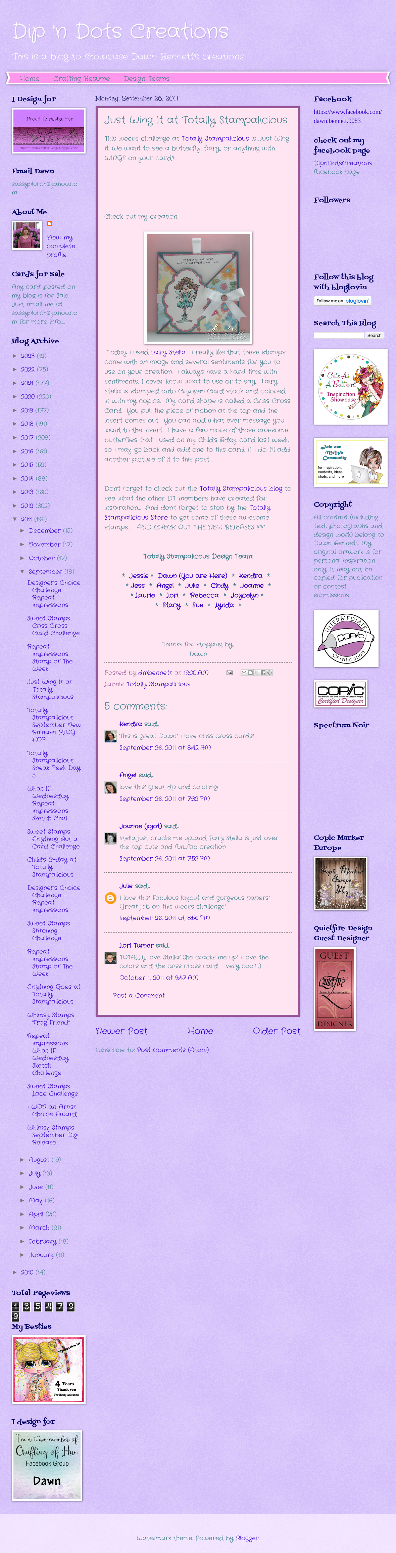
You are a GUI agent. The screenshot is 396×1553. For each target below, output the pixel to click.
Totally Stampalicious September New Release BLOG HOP (54, 725)
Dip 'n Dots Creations (120, 31)
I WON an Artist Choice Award (52, 1111)
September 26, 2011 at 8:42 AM (165, 747)
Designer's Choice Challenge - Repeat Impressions (54, 593)
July (36, 1173)
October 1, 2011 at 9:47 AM (159, 978)
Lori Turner (136, 945)
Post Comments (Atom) (173, 1050)
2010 (28, 1272)
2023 (29, 356)
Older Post (276, 1031)
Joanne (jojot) (140, 826)
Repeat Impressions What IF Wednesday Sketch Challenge (47, 1054)
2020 (29, 396)
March (40, 1227)
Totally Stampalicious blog (240, 488)
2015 (28, 465)
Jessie (140, 576)
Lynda (224, 605)
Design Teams (146, 79)
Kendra (252, 576)
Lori (172, 595)
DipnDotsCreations (343, 163)
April (37, 1214)
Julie (192, 586)
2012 (28, 506)
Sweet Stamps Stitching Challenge (48, 931)
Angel (165, 586)
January (42, 1255)
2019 (28, 410)
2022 (29, 369)
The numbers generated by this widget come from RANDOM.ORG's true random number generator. (340, 786)
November (46, 544)
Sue (197, 605)
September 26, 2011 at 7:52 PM (164, 858)
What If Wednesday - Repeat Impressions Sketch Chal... (50, 803)
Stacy (171, 605)
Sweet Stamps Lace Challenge (52, 1090)
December (46, 530)
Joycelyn (244, 595)
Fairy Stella (168, 352)
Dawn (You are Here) (192, 576)
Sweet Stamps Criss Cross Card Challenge (53, 626)
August (40, 1160)
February (44, 1241)
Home (30, 79)
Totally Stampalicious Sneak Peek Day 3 (53, 764)
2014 (28, 478)
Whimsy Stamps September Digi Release (53, 1135)
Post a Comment (139, 995)
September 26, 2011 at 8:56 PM (164, 918)
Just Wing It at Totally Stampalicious (50, 689)
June (37, 1187)
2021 (28, 383)
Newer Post (121, 1031)
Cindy (220, 586)
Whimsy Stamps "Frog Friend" (50, 1019)
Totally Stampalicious (215, 138)
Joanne (253, 586)
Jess (136, 586)
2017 (28, 437)
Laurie (145, 595)
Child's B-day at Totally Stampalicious (52, 867)
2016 (28, 451)
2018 (28, 424)
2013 (28, 492)
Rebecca (205, 595)
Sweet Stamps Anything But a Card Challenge (53, 839)
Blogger (247, 1538)
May (37, 1200)
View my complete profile (61, 246)
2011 (27, 519)
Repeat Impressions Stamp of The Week (50, 657)
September (46, 571)
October (43, 558)
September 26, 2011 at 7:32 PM (164, 798)
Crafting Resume (81, 79)
